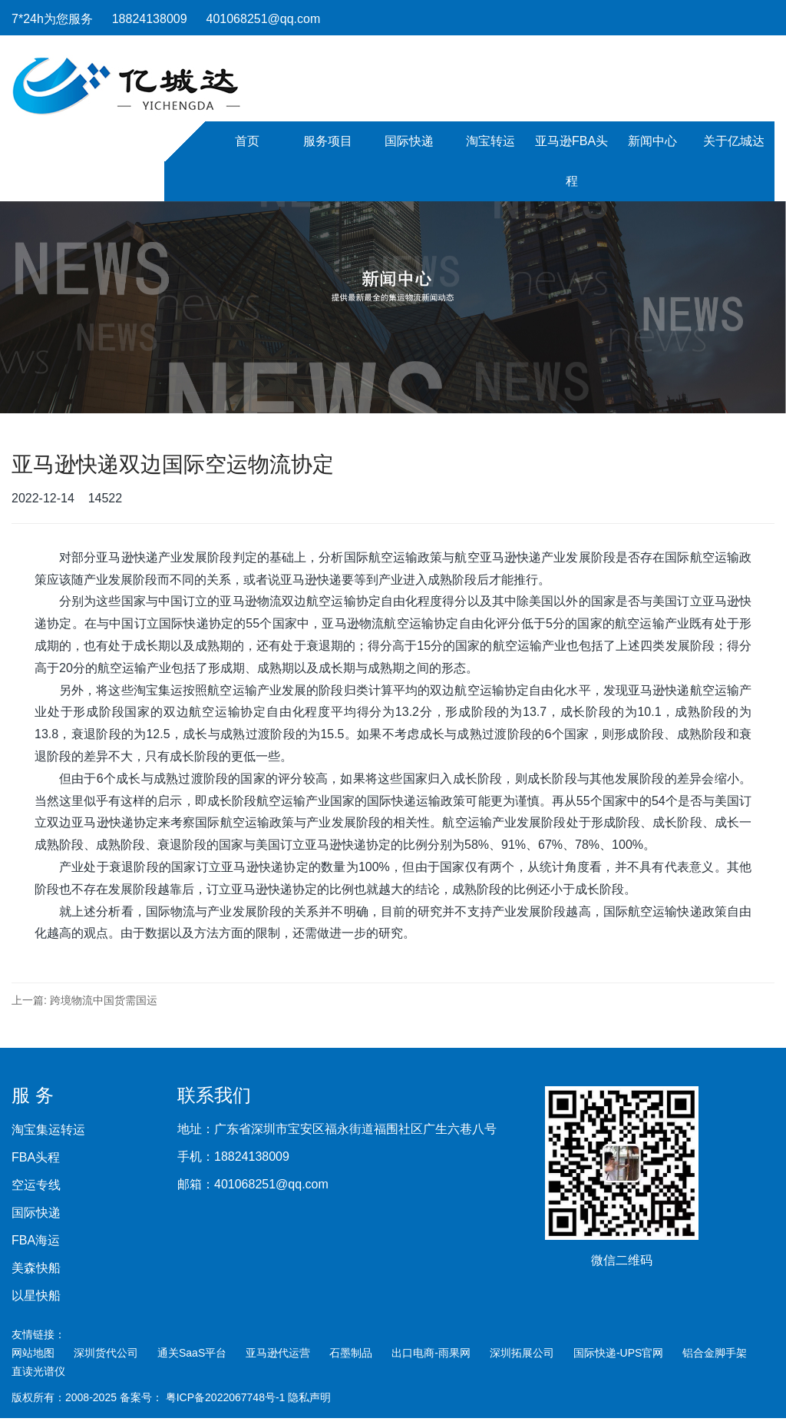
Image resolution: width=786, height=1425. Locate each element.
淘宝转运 (490, 140)
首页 (247, 140)
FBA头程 (36, 1158)
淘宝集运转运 (48, 1130)
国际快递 (409, 140)
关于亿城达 (734, 140)
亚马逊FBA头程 (571, 160)
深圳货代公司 (106, 1353)
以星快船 (36, 1296)
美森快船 (36, 1268)
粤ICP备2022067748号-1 (227, 1397)
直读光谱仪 (38, 1371)
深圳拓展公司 (522, 1353)
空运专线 (36, 1185)
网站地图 (33, 1353)
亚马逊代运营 (278, 1353)
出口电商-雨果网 (431, 1353)
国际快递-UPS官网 (618, 1353)
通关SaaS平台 (191, 1353)
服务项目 (327, 140)
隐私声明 (309, 1397)
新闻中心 (652, 140)
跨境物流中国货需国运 (103, 1000)
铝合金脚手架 (714, 1353)
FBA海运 (36, 1240)
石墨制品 (350, 1353)
